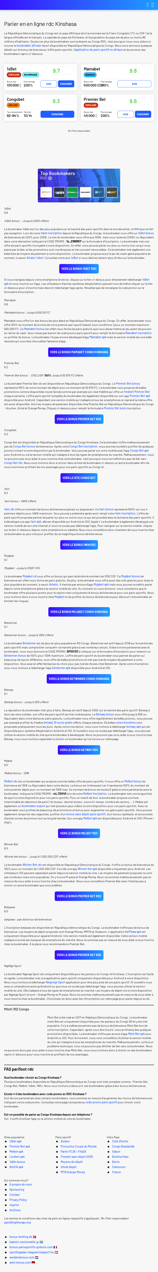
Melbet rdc (10, 787)
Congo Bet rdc (13, 465)
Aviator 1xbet (35, 258)
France (112, 1197)
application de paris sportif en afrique (99, 49)
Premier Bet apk (140, 397)
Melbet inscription (95, 799)
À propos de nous (28, 1219)
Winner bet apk (87, 875)
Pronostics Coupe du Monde (75, 1171)
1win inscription (125, 516)
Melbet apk (90, 824)
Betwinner (29, 647)
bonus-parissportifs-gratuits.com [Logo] (24, 5)
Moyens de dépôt (67, 1187)
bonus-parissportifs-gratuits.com (118, 1260)
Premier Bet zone (115, 410)
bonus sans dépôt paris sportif (86, 819)
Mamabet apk (98, 338)
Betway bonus (105, 719)
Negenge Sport (55, 993)
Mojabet (60, 600)
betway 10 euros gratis (58, 727)
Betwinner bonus (15, 660)
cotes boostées (126, 727)
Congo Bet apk (139, 453)
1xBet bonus (146, 233)
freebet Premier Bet (137, 393)
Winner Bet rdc (32, 871)
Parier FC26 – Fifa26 (69, 1176)
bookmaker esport (33, 811)
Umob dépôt (63, 1192)
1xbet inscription (51, 233)
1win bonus (106, 512)
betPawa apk (133, 938)
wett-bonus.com (128, 1266)
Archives (136, 1219)
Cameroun (114, 1192)
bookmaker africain (29, 45)
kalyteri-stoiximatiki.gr (67, 1260)
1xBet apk (9, 1165)
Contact (75, 1219)
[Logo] (79, 1227)
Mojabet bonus (130, 580)
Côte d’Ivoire (116, 1165)
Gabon (112, 1176)
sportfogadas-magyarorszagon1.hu (42, 1266)
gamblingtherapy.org (141, 1235)
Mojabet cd (29, 580)
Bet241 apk (10, 1192)
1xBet (74, 258)
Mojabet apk (101, 588)
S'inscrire (66, 83)
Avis (48, 83)
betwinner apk (61, 672)
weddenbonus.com (92, 1266)
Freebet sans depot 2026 (73, 1181)
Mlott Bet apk (136, 1045)
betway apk (134, 731)
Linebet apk (10, 1181)
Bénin (111, 1187)
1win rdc (9, 512)
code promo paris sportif (101, 1113)
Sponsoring (55, 1219)
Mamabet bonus (34, 330)
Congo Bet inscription (83, 449)
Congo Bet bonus (24, 449)
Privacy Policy (97, 1219)
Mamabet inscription (138, 334)
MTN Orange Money (68, 1197)
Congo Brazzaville (120, 1171)
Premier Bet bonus (127, 385)
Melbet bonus (133, 787)
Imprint (118, 1219)
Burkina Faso (116, 1181)
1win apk (35, 524)
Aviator (53, 588)
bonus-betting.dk (27, 1260)
